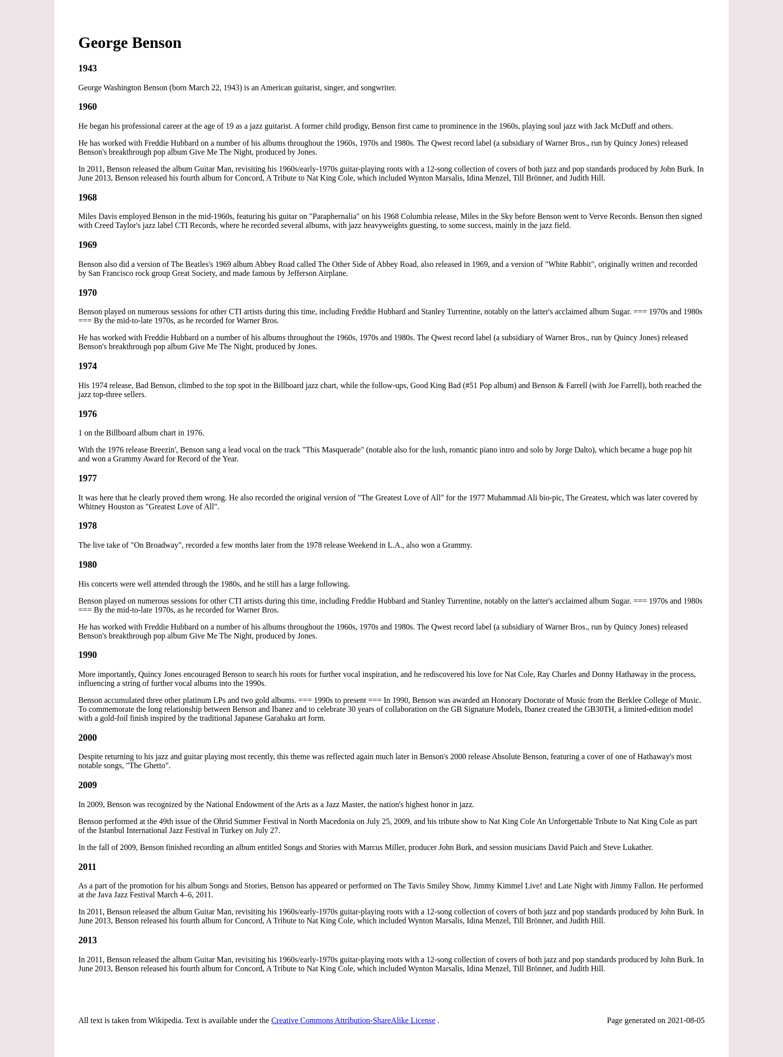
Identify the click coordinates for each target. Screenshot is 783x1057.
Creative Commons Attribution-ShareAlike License (353, 1020)
